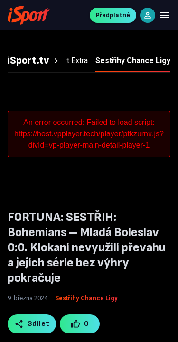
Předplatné (113, 15)
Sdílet (32, 324)
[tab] (34, 60)
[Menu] (164, 15)
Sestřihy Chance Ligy (86, 298)
